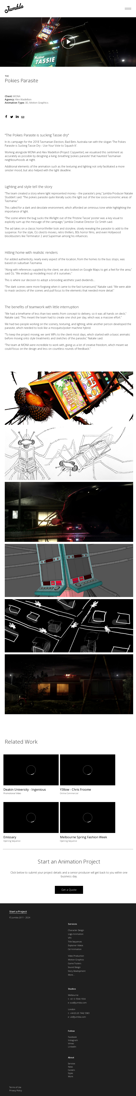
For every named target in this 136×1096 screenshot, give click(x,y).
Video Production (76, 955)
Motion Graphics (76, 959)
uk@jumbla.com (78, 1016)
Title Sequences (75, 941)
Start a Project (18, 911)
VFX (69, 937)
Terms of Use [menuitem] (15, 1087)
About (71, 1057)
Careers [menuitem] (71, 1070)
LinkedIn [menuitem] (72, 1046)
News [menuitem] (70, 1066)
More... (71, 974)
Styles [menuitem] (70, 1073)
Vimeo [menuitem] (71, 1043)
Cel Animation (75, 949)
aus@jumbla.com (78, 1002)
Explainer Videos (75, 945)
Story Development (77, 971)
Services (72, 923)
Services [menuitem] (71, 1063)
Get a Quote (69, 890)
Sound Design (74, 967)
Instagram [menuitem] (73, 1040)
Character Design (76, 930)
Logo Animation (75, 934)
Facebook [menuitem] (72, 1037)
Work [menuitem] (70, 1076)
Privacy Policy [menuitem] (15, 1090)
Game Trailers (74, 963)
